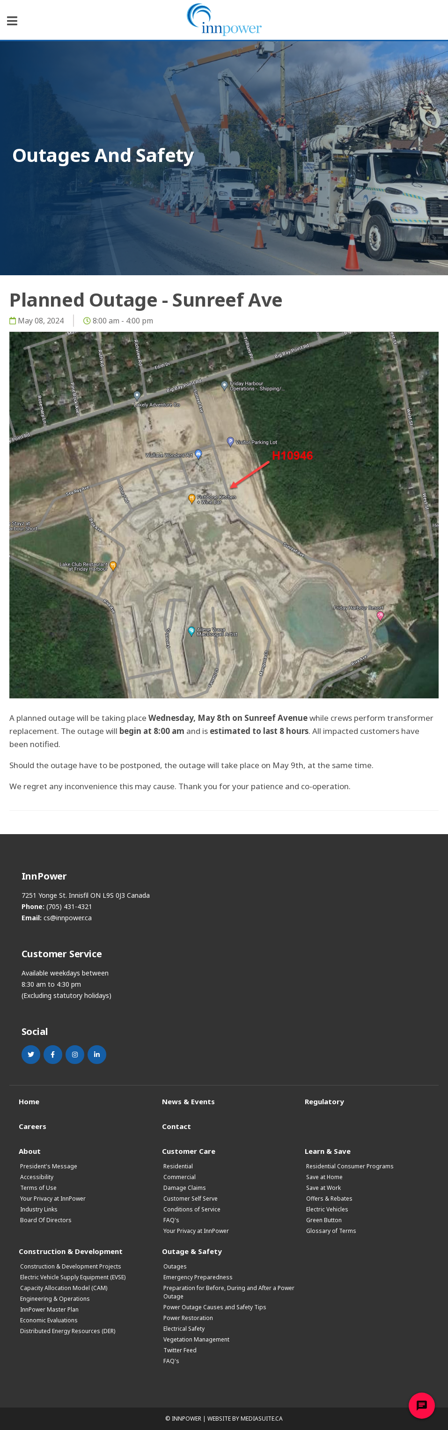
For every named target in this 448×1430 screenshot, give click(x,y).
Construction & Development (71, 1251)
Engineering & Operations (55, 1299)
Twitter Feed (180, 1350)
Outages (175, 1266)
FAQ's (171, 1220)
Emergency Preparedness (198, 1277)
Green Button (324, 1220)
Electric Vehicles (327, 1209)
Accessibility (36, 1177)
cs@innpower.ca (68, 917)
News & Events (188, 1101)
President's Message (48, 1166)
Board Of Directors (46, 1220)
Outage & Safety (192, 1251)
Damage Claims (184, 1188)
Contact (176, 1126)
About (30, 1150)
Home (29, 1101)
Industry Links (39, 1209)
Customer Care (188, 1150)
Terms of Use (38, 1188)
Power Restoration (188, 1318)
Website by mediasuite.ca (245, 1419)
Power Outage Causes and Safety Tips (214, 1307)
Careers (32, 1126)
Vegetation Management (196, 1339)
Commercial (179, 1177)
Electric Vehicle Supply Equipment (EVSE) (72, 1277)
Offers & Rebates (329, 1199)
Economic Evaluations (49, 1320)
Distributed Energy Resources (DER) (67, 1331)
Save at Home (324, 1177)
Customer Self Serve (190, 1199)
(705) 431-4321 (69, 906)
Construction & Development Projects (70, 1266)
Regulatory (324, 1101)
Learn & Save (328, 1150)
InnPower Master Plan (49, 1309)
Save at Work (323, 1188)
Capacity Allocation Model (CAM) (63, 1288)
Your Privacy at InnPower (53, 1199)
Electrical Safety (184, 1329)
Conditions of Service (191, 1209)
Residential (178, 1166)
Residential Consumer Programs (350, 1166)
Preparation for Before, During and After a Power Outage (228, 1292)
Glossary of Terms (331, 1231)
